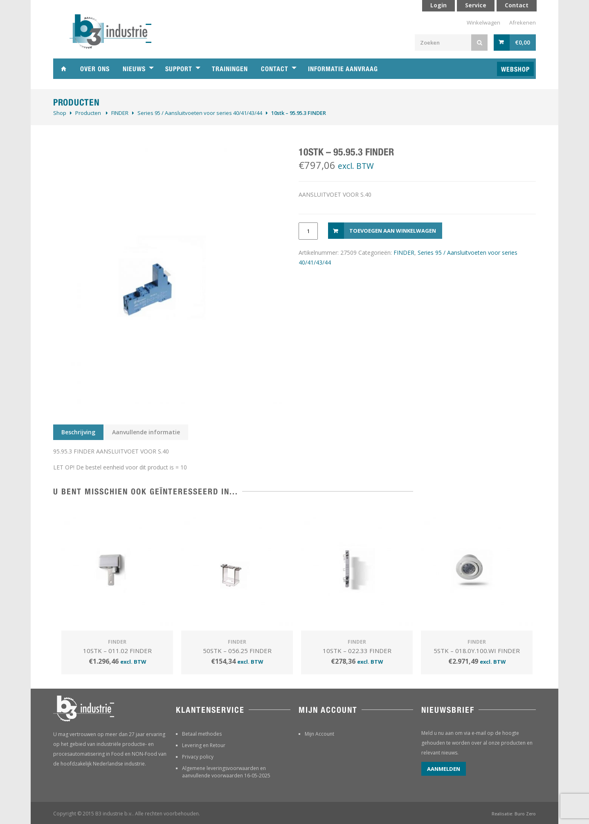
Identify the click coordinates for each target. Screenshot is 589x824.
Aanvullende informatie (146, 432)
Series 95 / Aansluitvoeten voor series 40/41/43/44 (199, 113)
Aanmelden (443, 768)
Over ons (95, 69)
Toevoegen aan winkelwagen (392, 230)
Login (438, 5)
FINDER (119, 113)
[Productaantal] (308, 231)
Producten (88, 113)
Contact (274, 69)
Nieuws (134, 69)
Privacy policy (198, 756)
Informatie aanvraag (343, 69)
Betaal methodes (202, 733)
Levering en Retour (203, 745)
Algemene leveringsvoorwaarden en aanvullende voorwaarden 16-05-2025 (226, 772)
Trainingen (230, 69)
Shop (59, 113)
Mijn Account (319, 733)
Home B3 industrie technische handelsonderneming (63, 68)
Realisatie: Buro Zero (514, 814)
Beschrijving (78, 432)
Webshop (515, 69)
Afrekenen (522, 22)
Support (178, 69)
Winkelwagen (483, 22)
